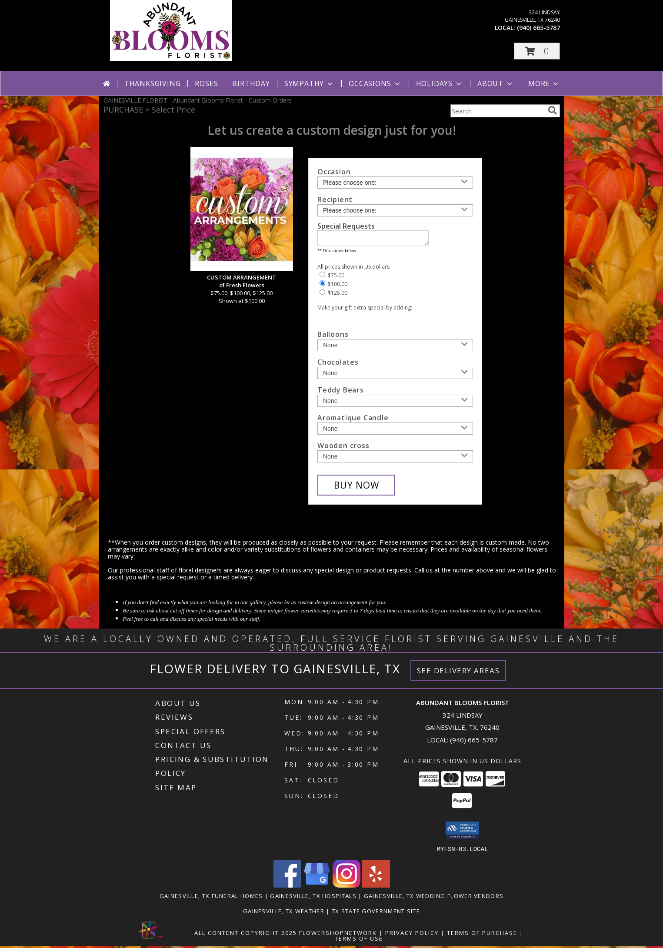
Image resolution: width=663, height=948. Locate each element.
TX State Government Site (376, 913)
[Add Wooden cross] (395, 459)
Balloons (332, 337)
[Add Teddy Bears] (395, 403)
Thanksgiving (152, 83)
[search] (553, 110)
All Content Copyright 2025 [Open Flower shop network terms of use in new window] (245, 935)
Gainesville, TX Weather (283, 913)
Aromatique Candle (353, 420)
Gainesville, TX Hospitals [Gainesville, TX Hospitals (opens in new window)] (313, 898)
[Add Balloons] (395, 348)
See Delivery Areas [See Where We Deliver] (458, 673)
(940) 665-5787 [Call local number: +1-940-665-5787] (538, 27)
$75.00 (332, 278)
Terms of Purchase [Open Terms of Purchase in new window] (482, 935)
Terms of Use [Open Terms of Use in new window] (359, 941)
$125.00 (333, 295)
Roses (206, 83)
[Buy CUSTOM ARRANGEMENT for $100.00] (356, 487)
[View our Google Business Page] (317, 887)
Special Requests (346, 226)
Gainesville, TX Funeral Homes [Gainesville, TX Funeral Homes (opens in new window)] (211, 898)
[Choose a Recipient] (395, 210)
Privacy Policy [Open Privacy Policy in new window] (412, 935)
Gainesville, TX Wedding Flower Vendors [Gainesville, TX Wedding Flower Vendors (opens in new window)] (433, 898)
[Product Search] (497, 111)
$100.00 (333, 286)
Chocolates (338, 364)
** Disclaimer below (336, 253)
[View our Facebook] (287, 887)
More (544, 83)
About (495, 83)
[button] (537, 51)
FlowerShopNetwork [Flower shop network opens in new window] (338, 935)
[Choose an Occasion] (395, 182)
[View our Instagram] (346, 887)
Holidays (439, 83)
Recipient (335, 199)
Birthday (251, 83)
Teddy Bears (340, 392)
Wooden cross (343, 448)
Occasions (375, 83)
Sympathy (309, 83)
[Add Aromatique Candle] (395, 431)
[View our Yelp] (376, 887)
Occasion (333, 171)
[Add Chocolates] (395, 375)
